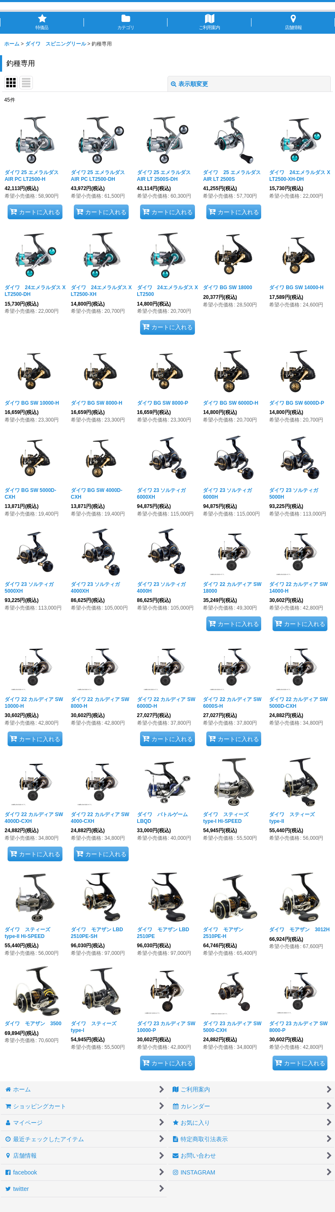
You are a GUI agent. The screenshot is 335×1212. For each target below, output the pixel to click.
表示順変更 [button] (189, 84)
